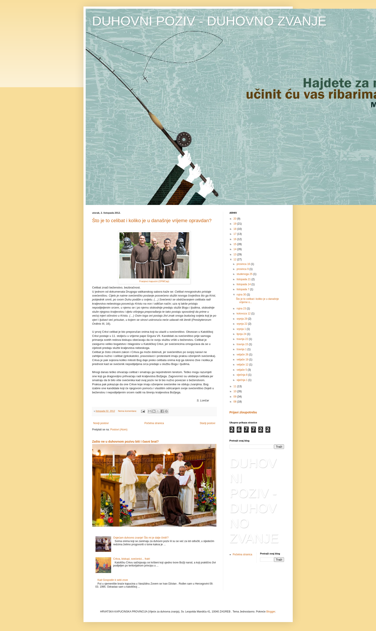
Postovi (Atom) (119, 429)
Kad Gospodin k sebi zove (112, 580)
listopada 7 (243, 289)
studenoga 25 (244, 274)
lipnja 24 (241, 334)
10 (235, 391)
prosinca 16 (243, 264)
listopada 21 (243, 279)
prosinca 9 (242, 269)
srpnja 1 (241, 329)
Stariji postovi (207, 423)
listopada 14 (243, 284)
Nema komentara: (128, 411)
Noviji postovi (101, 423)
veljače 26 (242, 354)
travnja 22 (242, 339)
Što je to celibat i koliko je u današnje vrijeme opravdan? (152, 220)
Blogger (270, 611)
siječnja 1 (242, 380)
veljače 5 (242, 369)
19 (235, 223)
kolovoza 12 (243, 313)
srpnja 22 (242, 323)
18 (235, 228)
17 (235, 233)
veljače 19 (242, 359)
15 (235, 244)
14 (235, 249)
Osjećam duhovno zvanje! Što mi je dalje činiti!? (140, 537)
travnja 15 (242, 344)
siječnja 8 (242, 374)
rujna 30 (241, 294)
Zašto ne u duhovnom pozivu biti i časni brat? (125, 441)
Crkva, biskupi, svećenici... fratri (131, 558)
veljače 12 (242, 364)
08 (235, 401)
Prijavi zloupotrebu (243, 412)
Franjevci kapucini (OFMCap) (154, 281)
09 (235, 396)
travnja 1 (241, 349)
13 (235, 254)
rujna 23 (241, 308)
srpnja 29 (242, 318)
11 (235, 386)
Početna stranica (154, 423)
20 (235, 218)
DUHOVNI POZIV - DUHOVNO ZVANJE (209, 21)
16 (235, 239)
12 (235, 259)
